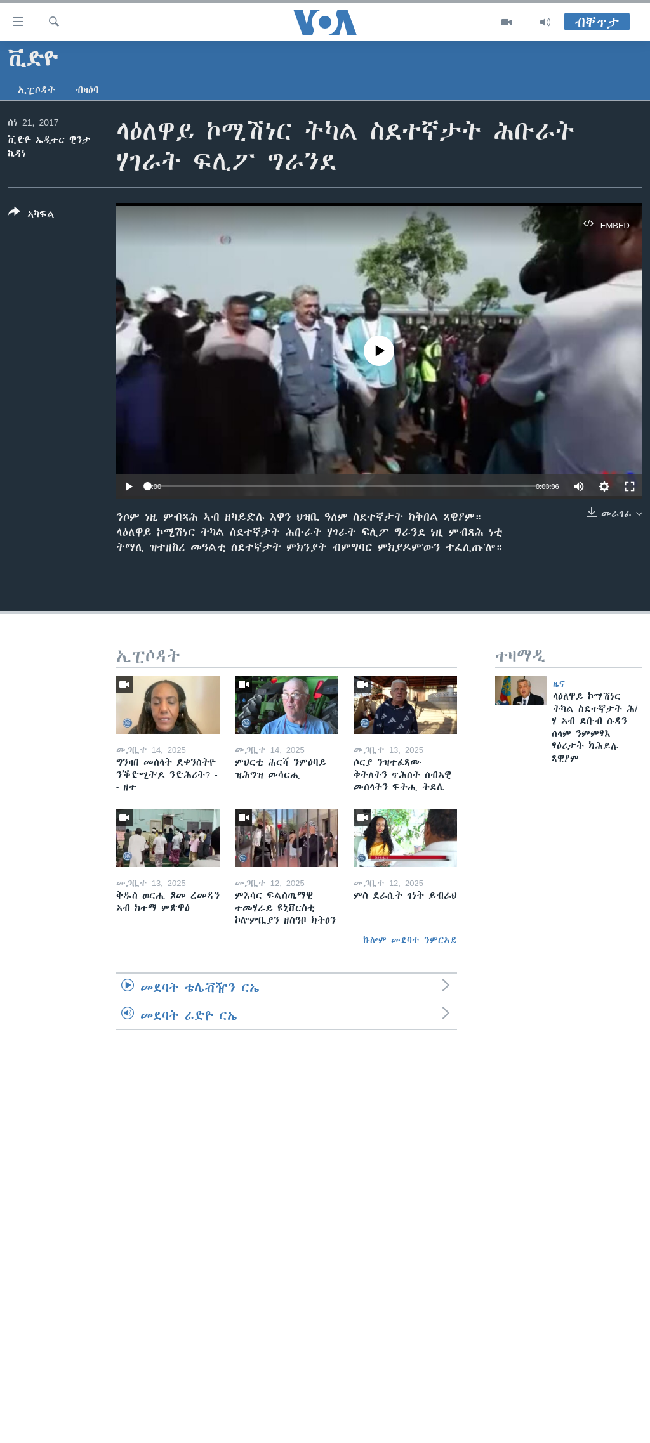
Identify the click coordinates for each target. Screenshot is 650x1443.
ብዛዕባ (87, 90)
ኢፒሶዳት (36, 90)
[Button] (31, 215)
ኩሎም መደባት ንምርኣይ (410, 940)
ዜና (559, 684)
